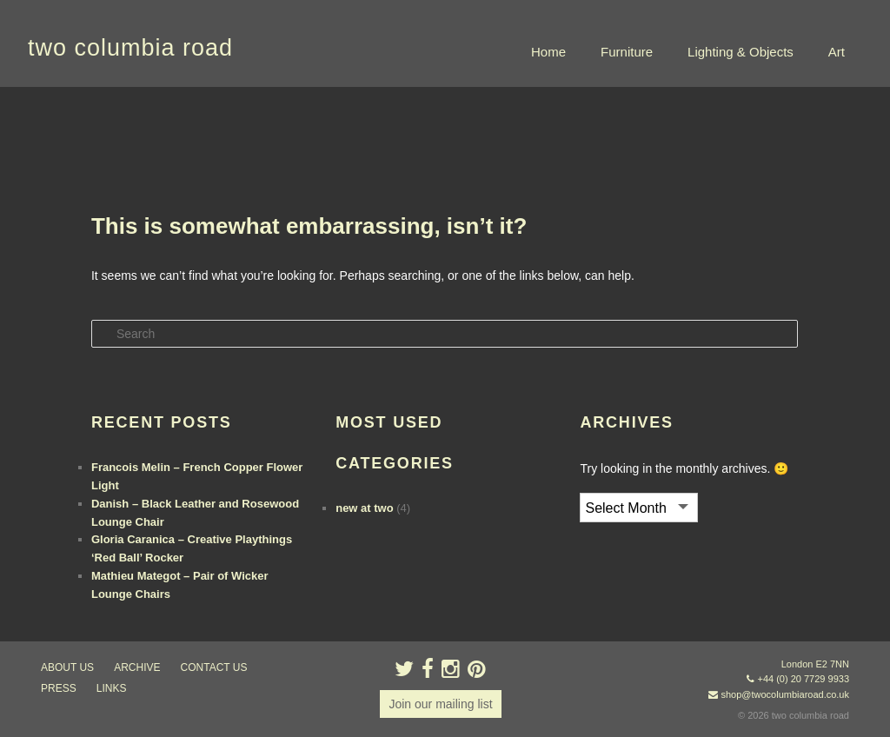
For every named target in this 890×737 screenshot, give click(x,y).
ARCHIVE (137, 667)
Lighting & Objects (740, 51)
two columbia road (130, 48)
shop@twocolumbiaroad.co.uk (785, 694)
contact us (214, 667)
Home (548, 51)
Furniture (627, 51)
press (58, 688)
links (111, 688)
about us (67, 667)
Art (836, 51)
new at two (364, 508)
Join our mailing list (440, 704)
